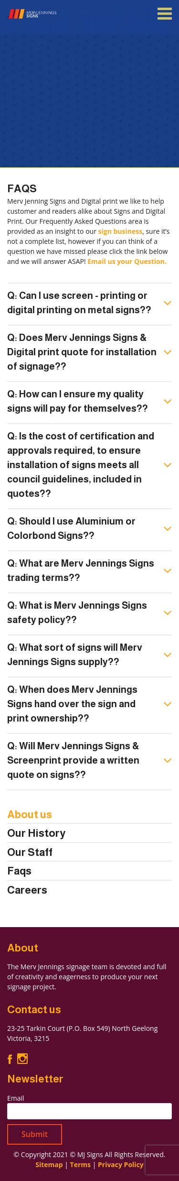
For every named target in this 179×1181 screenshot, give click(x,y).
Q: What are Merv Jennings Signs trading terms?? (80, 570)
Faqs (19, 871)
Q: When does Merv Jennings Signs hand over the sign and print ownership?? (72, 703)
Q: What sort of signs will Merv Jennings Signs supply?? (74, 654)
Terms (80, 1164)
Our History (36, 833)
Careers (27, 890)
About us (29, 814)
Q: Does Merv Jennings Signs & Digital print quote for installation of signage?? (82, 352)
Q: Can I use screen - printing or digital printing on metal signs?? (79, 302)
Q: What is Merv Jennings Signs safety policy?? (77, 612)
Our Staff (30, 852)
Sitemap (49, 1164)
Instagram (22, 1059)
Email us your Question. (127, 261)
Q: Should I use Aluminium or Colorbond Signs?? (71, 528)
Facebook (10, 1059)
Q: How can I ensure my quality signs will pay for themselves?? (77, 401)
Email (15, 1098)
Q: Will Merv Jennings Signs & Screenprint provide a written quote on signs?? (73, 760)
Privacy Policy (121, 1164)
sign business (120, 231)
